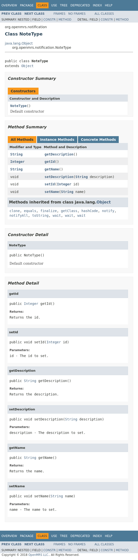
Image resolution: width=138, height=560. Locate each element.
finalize (48, 211)
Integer (17, 162)
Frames (60, 13)
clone (15, 211)
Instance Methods (57, 140)
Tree (64, 5)
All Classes (104, 13)
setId (50, 184)
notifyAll (19, 215)
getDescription (59, 154)
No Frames (77, 13)
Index (97, 5)
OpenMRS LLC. (38, 555)
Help (108, 5)
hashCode (89, 211)
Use (54, 5)
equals (30, 211)
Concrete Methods (98, 140)
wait (57, 215)
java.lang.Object (19, 43)
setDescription (59, 177)
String (16, 154)
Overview (9, 5)
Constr (49, 19)
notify (108, 211)
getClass (69, 211)
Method (65, 19)
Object (27, 66)
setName (52, 192)
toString (40, 215)
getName (52, 169)
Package (26, 5)
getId (50, 162)
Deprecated (80, 5)
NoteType (18, 106)
